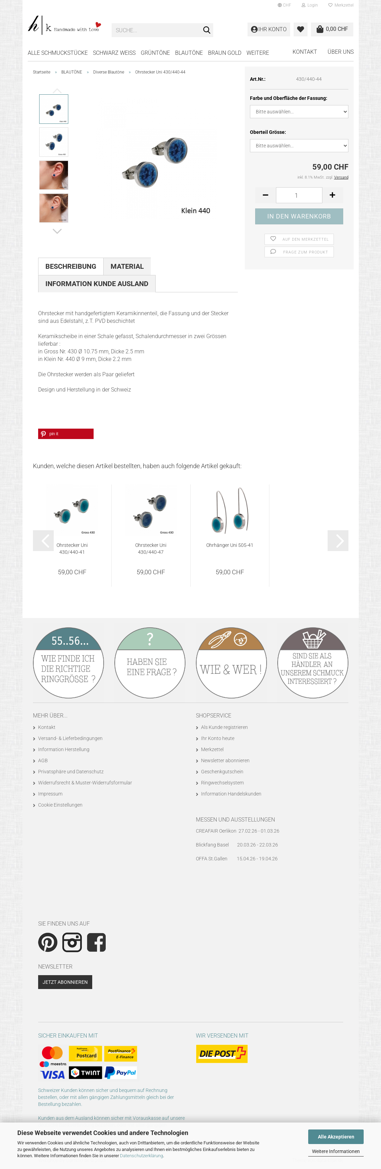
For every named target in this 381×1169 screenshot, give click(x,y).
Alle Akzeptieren (336, 1137)
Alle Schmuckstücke (58, 53)
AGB (43, 760)
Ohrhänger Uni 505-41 (229, 545)
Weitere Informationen (336, 1151)
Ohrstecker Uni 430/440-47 (150, 548)
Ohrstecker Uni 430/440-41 (72, 548)
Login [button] (310, 5)
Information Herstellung (63, 749)
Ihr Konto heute (217, 738)
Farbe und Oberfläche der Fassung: (288, 98)
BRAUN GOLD (224, 53)
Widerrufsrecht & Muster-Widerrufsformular (85, 782)
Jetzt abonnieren (65, 982)
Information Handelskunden (231, 794)
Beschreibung (70, 266)
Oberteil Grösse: (268, 132)
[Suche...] (206, 30)
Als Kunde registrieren (224, 727)
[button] (284, 5)
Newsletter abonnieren (225, 760)
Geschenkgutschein (222, 771)
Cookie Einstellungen (60, 805)
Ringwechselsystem (222, 782)
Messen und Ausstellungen (235, 819)
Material (127, 266)
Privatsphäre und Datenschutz (71, 771)
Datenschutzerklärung (141, 1155)
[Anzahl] (299, 195)
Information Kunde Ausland (96, 284)
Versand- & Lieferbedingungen (70, 738)
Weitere (257, 53)
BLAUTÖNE (189, 53)
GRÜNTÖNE (155, 53)
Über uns (341, 52)
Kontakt (305, 52)
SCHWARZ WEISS (114, 53)
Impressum (50, 794)
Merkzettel (341, 5)
